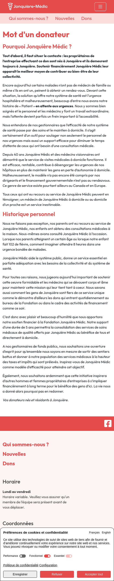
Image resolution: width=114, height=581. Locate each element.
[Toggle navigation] (100, 6)
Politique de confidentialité (21, 565)
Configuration (48, 565)
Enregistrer (20, 574)
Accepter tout (94, 574)
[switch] (22, 556)
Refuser (57, 574)
